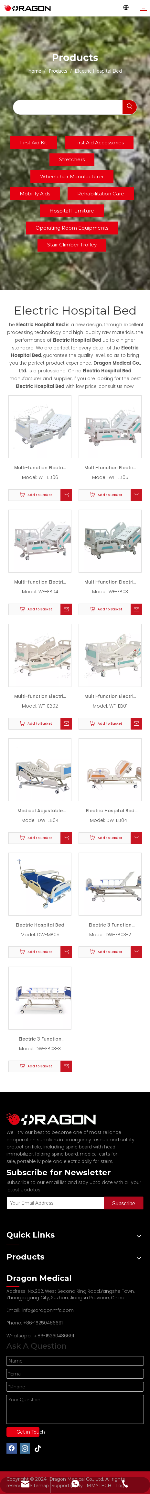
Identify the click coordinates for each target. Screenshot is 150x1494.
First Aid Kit (33, 143)
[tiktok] (38, 1448)
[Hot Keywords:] (130, 107)
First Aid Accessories (99, 143)
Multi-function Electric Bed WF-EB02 (40, 697)
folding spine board (56, 1154)
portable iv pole (34, 1161)
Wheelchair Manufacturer (72, 176)
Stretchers (72, 159)
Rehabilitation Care (100, 194)
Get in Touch (27, 1432)
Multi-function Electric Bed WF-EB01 (110, 697)
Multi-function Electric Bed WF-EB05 (110, 469)
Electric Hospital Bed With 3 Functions (110, 812)
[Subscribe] (124, 1203)
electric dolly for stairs (88, 1161)
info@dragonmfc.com (48, 1310)
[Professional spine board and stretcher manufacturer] (54, 1119)
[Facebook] (11, 1448)
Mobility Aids (35, 194)
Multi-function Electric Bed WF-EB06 (40, 469)
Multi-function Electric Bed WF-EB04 (40, 583)
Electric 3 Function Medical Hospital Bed (110, 926)
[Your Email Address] (54, 1203)
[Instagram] (25, 1448)
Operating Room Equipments (72, 228)
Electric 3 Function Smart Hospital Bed (40, 1040)
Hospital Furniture (71, 211)
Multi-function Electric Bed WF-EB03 (110, 583)
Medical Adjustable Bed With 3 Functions (40, 812)
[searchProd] (68, 107)
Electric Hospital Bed (40, 925)
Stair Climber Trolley (72, 245)
